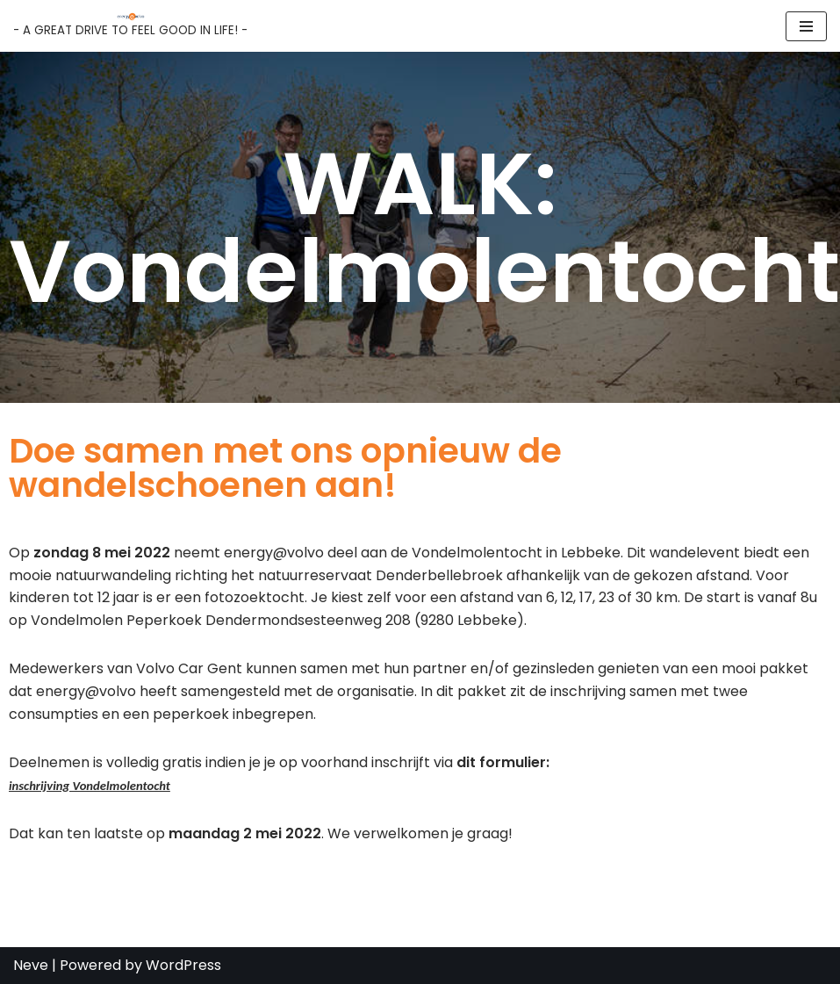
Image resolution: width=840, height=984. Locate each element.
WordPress (183, 965)
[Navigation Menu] (806, 26)
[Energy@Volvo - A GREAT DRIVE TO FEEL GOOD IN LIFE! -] (130, 26)
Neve (30, 965)
